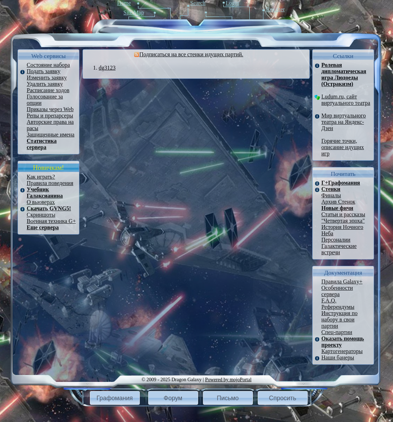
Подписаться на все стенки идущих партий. (191, 54)
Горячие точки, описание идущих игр (342, 147)
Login (232, 3)
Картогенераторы (341, 351)
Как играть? (41, 177)
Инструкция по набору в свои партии (339, 319)
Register (275, 9)
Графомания (115, 398)
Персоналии (336, 240)
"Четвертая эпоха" (343, 221)
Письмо (227, 398)
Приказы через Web (50, 109)
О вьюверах (41, 202)
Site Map (134, 12)
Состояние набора (48, 65)
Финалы (331, 195)
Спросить (282, 398)
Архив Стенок (338, 202)
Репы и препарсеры (50, 116)
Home (124, 3)
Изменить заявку (47, 78)
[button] (115, 398)
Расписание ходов (48, 90)
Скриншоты (41, 215)
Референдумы (337, 307)
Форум (173, 398)
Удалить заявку (45, 84)
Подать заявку (43, 71)
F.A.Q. (328, 300)
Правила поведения (50, 183)
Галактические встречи (338, 249)
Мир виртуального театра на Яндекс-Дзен (343, 122)
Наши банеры (337, 357)
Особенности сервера (337, 291)
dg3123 (107, 68)
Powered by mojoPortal (228, 379)
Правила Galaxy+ (341, 281)
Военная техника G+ (51, 221)
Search (198, 3)
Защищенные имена (50, 135)
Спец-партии (336, 332)
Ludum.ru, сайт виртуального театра (345, 100)
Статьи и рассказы (343, 214)
